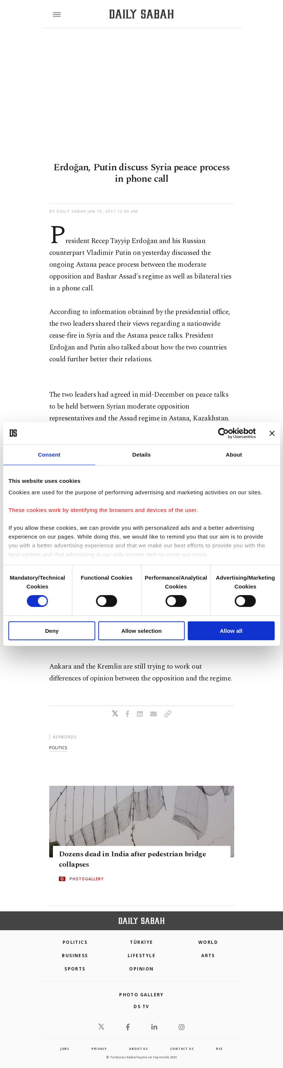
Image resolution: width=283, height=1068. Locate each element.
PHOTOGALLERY (87, 878)
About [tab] (234, 454)
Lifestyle (141, 955)
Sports (74, 969)
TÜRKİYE (141, 942)
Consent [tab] (49, 454)
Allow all (231, 631)
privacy (99, 1049)
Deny (52, 631)
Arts (208, 955)
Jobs (64, 1049)
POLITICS (75, 942)
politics (58, 747)
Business (75, 955)
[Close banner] (271, 433)
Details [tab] (141, 454)
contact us (181, 1049)
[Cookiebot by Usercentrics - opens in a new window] (223, 433)
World (208, 942)
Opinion (141, 969)
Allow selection (141, 631)
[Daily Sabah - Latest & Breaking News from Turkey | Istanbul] (141, 14)
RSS (219, 1049)
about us (138, 1049)
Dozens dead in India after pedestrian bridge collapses (132, 859)
